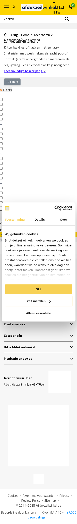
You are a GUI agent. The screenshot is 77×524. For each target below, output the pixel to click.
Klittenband (13, 39)
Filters (6, 89)
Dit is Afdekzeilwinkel (38, 347)
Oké (38, 289)
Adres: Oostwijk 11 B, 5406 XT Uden (24, 384)
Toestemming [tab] (15, 219)
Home (26, 34)
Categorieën (38, 335)
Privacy (64, 495)
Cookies (13, 495)
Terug (11, 34)
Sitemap (50, 500)
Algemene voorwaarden (39, 495)
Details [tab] (39, 219)
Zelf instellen (39, 301)
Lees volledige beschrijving (25, 70)
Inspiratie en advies (38, 358)
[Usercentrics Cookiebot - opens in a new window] (54, 208)
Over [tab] (63, 219)
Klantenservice (38, 324)
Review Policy (30, 500)
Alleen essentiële (38, 313)
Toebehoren (43, 34)
